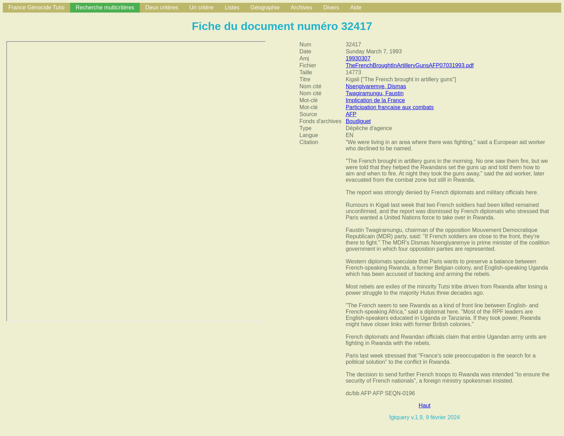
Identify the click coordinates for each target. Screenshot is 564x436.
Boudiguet (358, 121)
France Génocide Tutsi (36, 7)
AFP (351, 114)
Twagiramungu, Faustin (375, 93)
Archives (301, 7)
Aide (355, 7)
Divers (331, 7)
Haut (424, 405)
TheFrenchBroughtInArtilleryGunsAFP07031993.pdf (410, 65)
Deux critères (161, 7)
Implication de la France (375, 100)
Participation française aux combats (390, 107)
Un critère (201, 7)
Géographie (265, 7)
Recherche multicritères (105, 7)
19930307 (358, 58)
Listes (232, 7)
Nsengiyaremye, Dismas (376, 86)
